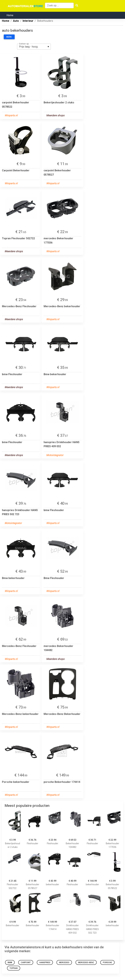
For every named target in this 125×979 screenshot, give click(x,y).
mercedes (64, 962)
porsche (107, 962)
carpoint (26, 962)
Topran (14, 968)
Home (10, 15)
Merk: (9, 37)
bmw (10, 962)
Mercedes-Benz (86, 962)
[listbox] (34, 46)
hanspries (44, 962)
